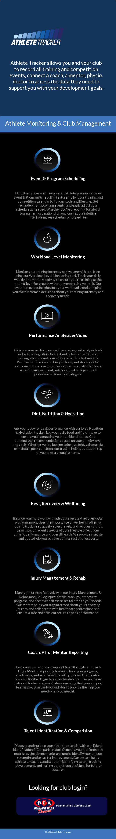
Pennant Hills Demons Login (61, 805)
